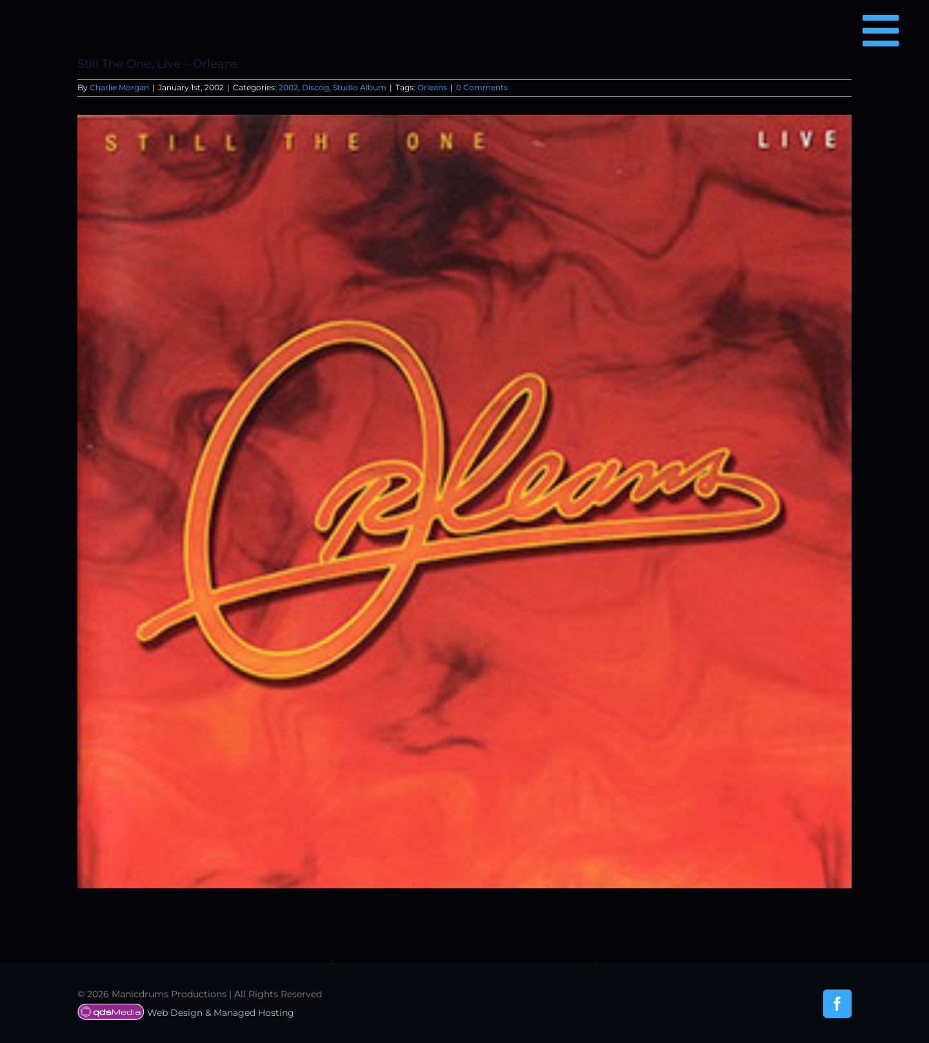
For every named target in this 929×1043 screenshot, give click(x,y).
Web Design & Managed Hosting (185, 1013)
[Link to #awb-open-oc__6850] (881, 30)
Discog (315, 87)
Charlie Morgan (119, 87)
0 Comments (482, 87)
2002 (288, 87)
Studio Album (359, 87)
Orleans (432, 87)
